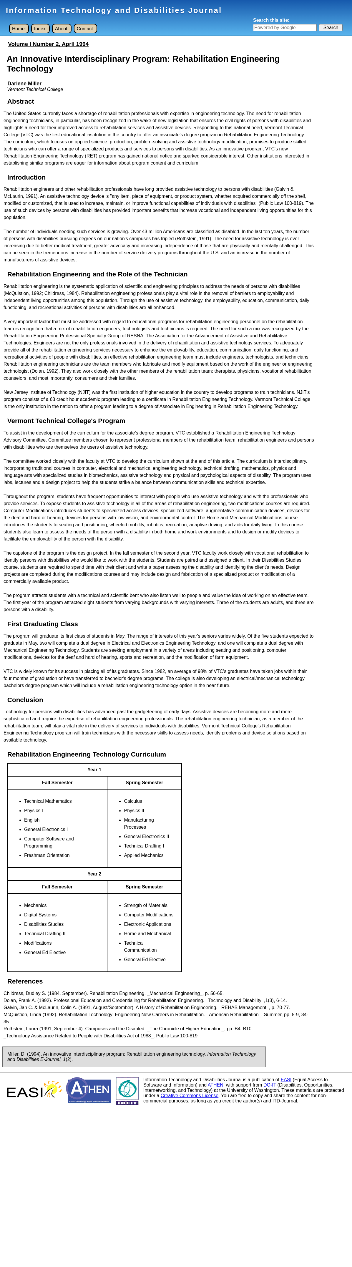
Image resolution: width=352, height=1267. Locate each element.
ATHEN (215, 1084)
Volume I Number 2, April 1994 (48, 44)
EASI (286, 1079)
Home (18, 28)
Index (40, 28)
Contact (85, 28)
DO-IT (269, 1084)
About (61, 28)
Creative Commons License (190, 1095)
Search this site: (271, 20)
